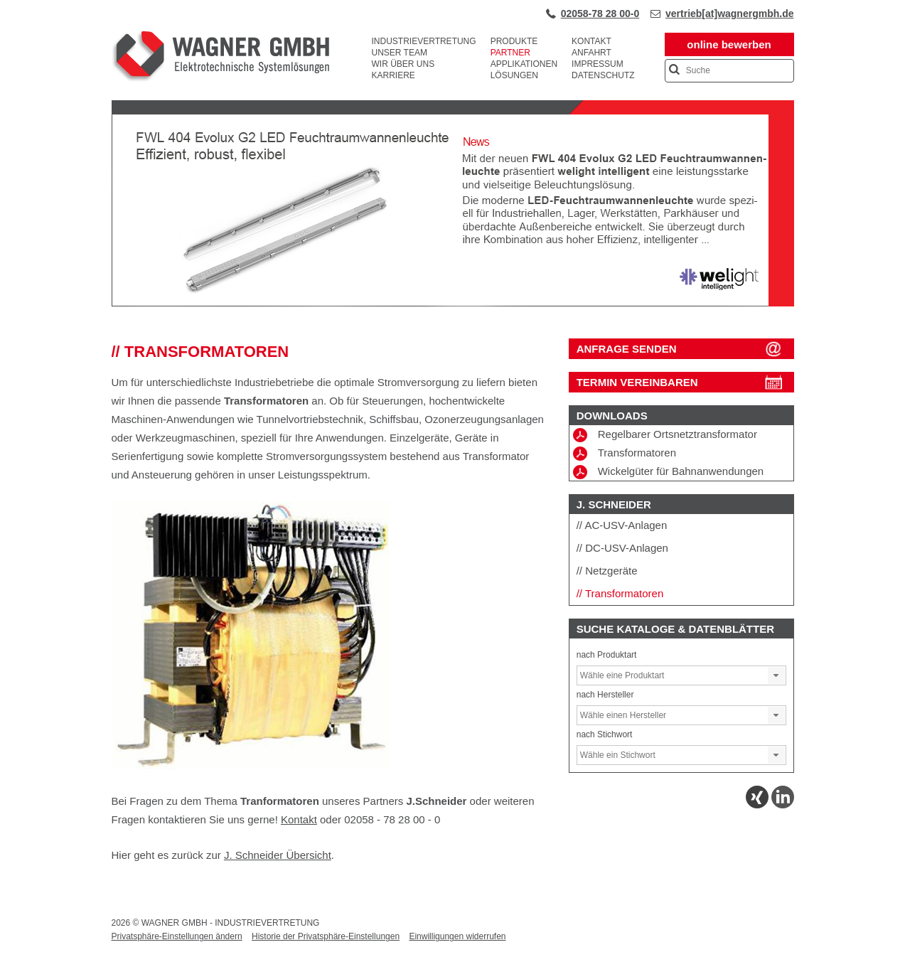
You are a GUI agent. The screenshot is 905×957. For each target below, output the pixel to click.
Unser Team (399, 53)
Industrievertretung (424, 41)
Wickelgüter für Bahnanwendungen (668, 472)
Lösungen (514, 75)
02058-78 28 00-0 (600, 13)
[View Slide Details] (453, 304)
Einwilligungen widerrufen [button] (457, 936)
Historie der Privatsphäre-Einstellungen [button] (326, 936)
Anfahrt (591, 53)
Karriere (393, 75)
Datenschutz (603, 75)
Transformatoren (624, 454)
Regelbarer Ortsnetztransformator (665, 435)
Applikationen (524, 64)
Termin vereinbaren (637, 382)
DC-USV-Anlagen (626, 548)
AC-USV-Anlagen (625, 525)
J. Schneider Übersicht (277, 855)
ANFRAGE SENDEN (627, 349)
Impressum (597, 64)
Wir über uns (403, 64)
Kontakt (591, 41)
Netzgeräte (611, 571)
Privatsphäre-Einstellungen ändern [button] (177, 936)
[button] (776, 675)
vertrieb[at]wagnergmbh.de (729, 13)
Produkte (514, 41)
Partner (510, 53)
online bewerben (729, 44)
